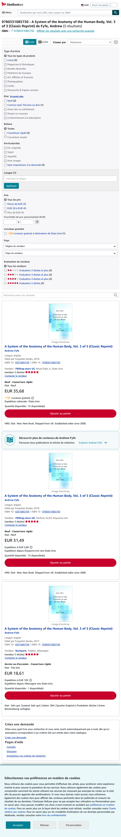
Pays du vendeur (14, 253)
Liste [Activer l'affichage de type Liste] (29, 42)
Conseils (11, 747)
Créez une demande (15, 737)
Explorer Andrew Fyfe (93, 443)
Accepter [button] (18, 825)
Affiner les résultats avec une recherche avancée (65, 31)
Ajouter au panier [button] (60, 413)
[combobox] (65, 12)
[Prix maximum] (27, 222)
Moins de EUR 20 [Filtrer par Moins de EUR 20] (15, 203)
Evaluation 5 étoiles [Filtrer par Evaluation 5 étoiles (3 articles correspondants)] (25, 283)
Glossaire (11, 751)
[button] (116, 295)
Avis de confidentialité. (54, 815)
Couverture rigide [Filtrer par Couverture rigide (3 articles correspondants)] (17, 132)
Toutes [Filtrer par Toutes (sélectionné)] (9, 128)
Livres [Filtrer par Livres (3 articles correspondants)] (10, 59)
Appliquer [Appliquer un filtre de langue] (11, 185)
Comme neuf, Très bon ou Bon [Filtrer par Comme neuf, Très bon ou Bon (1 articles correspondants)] (23, 105)
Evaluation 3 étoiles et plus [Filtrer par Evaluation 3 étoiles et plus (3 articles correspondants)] (29, 274)
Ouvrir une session (100, 5)
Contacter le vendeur (16, 375)
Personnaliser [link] (74, 825)
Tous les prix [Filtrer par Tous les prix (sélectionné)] (12, 199)
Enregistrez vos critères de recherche (26, 755)
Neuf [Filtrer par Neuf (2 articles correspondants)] (10, 100)
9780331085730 (24, 31)
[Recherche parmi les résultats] (60, 295)
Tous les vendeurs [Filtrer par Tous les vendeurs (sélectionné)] (17, 266)
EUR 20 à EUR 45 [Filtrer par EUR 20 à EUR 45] (15, 208)
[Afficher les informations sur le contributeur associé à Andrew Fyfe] (12, 350)
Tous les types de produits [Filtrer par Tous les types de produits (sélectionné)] (20, 55)
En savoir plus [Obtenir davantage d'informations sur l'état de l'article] (16, 96)
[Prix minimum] (10, 222)
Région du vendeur (15, 246)
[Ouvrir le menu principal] (7, 12)
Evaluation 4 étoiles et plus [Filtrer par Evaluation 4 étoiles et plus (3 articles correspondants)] (29, 279)
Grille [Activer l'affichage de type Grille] (43, 42)
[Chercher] (115, 12)
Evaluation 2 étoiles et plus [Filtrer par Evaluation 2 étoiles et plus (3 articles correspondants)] (29, 270)
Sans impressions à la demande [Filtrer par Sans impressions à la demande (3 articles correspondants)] (24, 165)
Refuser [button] (44, 825)
